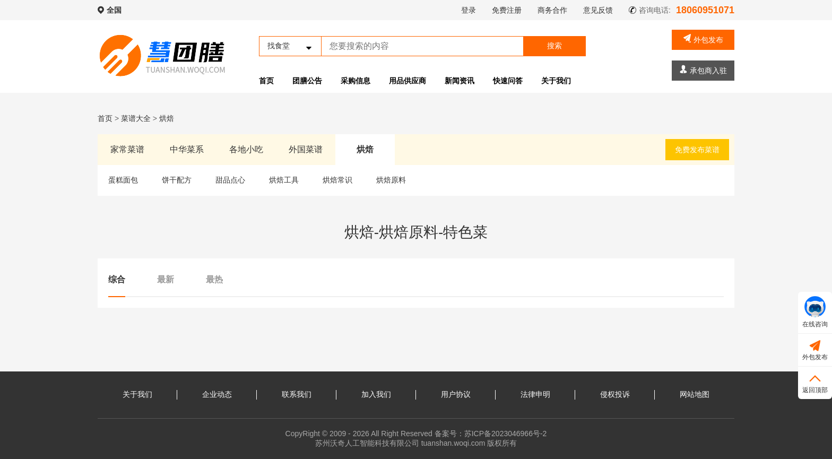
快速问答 (508, 80)
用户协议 (456, 394)
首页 (266, 80)
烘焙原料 (391, 180)
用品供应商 (407, 80)
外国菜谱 (306, 149)
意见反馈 (598, 10)
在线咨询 (815, 312)
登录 (468, 10)
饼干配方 (177, 180)
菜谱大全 (136, 118)
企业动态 (217, 394)
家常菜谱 (127, 149)
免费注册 (507, 10)
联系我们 (296, 394)
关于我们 (556, 80)
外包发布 (703, 39)
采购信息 (355, 80)
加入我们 (376, 394)
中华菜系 (187, 149)
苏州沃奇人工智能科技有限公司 (367, 443)
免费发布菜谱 (697, 149)
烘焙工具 (284, 180)
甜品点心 (230, 180)
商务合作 (552, 10)
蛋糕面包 (123, 180)
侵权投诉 (615, 394)
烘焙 (166, 118)
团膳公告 (307, 80)
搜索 (554, 45)
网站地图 (694, 394)
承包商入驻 (703, 70)
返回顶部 (815, 382)
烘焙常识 (337, 180)
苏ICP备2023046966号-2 (505, 433)
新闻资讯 (459, 80)
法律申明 (535, 394)
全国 (114, 10)
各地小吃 (246, 149)
